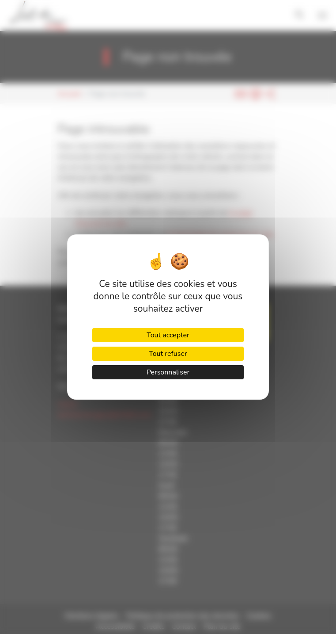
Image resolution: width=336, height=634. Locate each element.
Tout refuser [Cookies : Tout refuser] (168, 354)
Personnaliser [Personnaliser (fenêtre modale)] (168, 372)
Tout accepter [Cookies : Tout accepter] (168, 335)
